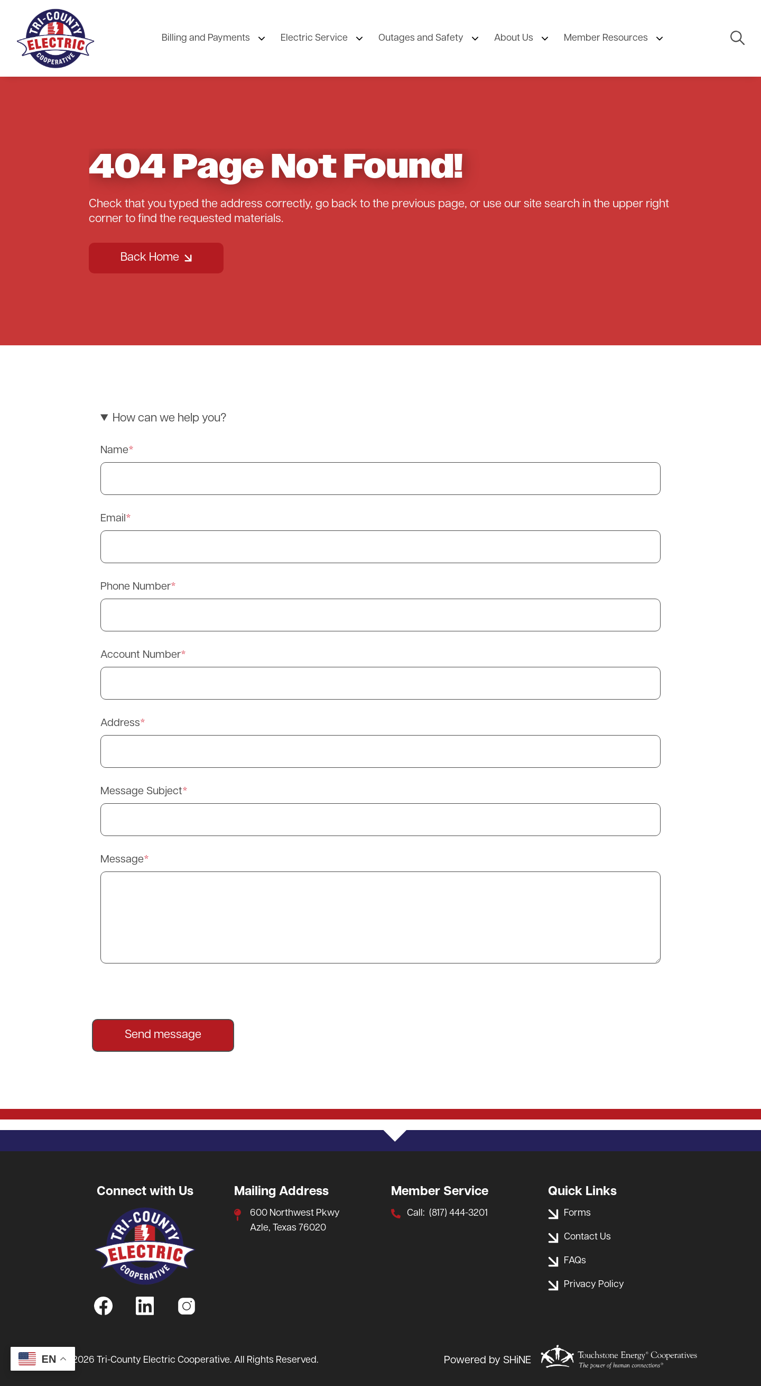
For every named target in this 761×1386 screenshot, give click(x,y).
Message (122, 860)
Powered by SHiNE (487, 1360)
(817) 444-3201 (458, 1213)
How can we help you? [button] (170, 418)
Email (113, 518)
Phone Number (135, 587)
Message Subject (141, 791)
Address (120, 723)
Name (114, 450)
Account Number (140, 655)
